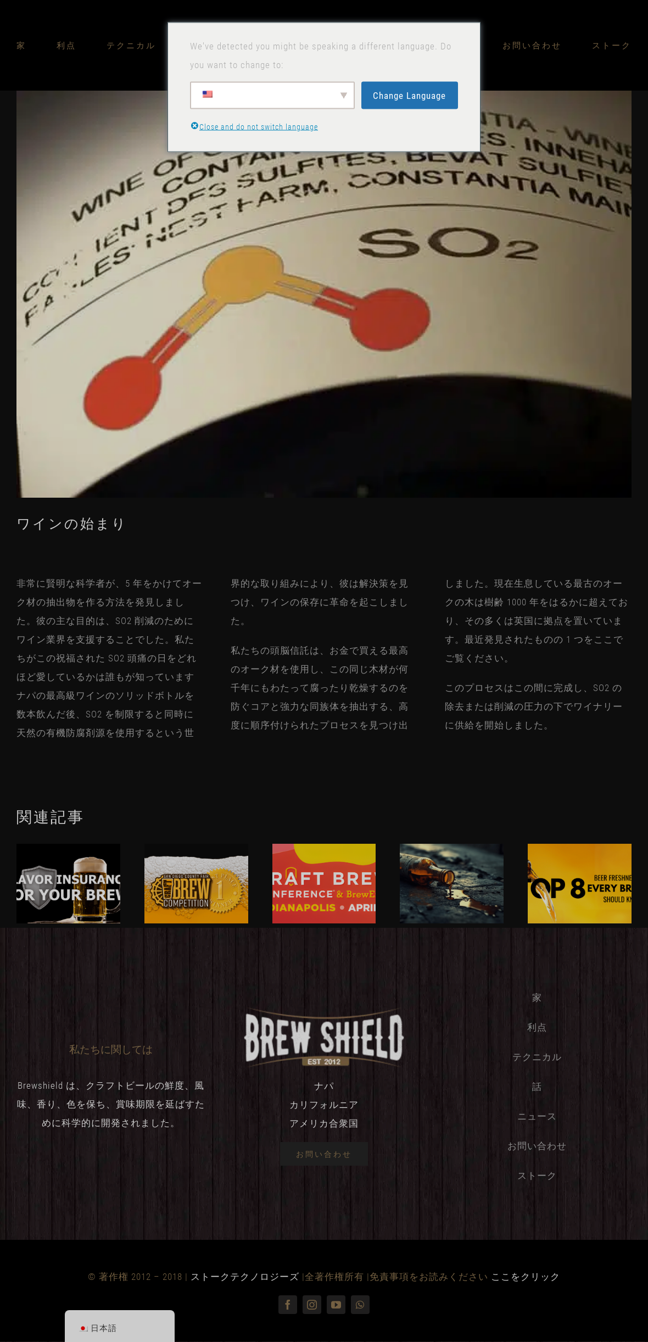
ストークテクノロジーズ (245, 1276)
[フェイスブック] (287, 1304)
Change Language (409, 95)
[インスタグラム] (312, 1304)
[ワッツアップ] (360, 1304)
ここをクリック (525, 1276)
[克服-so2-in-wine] (324, 294)
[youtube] (336, 1304)
